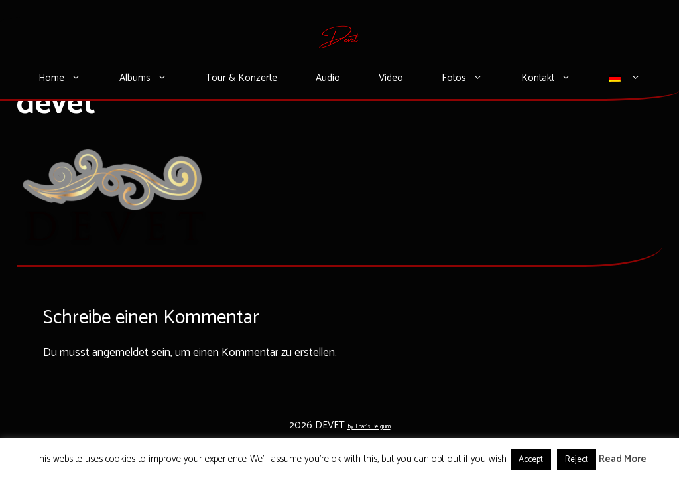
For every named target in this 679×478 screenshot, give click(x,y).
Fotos (472, 78)
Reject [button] (576, 460)
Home (69, 78)
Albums (152, 78)
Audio (328, 78)
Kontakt (555, 78)
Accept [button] (531, 460)
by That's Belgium (369, 427)
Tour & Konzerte (241, 78)
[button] (82, 78)
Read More (623, 459)
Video (391, 78)
